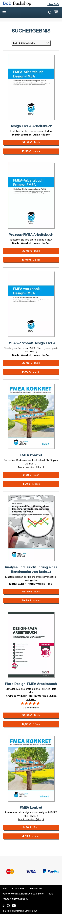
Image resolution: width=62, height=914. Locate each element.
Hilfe (50, 894)
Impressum (36, 888)
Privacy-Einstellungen (15, 899)
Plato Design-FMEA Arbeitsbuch (31, 684)
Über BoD (53, 4)
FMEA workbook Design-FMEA (31, 343)
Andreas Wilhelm (16, 695)
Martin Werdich (21, 134)
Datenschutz (18, 888)
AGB (4, 888)
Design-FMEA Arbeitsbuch (31, 126)
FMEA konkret (31, 455)
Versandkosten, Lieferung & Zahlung (23, 894)
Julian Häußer (41, 134)
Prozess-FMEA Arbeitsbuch (31, 235)
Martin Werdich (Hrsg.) (31, 467)
